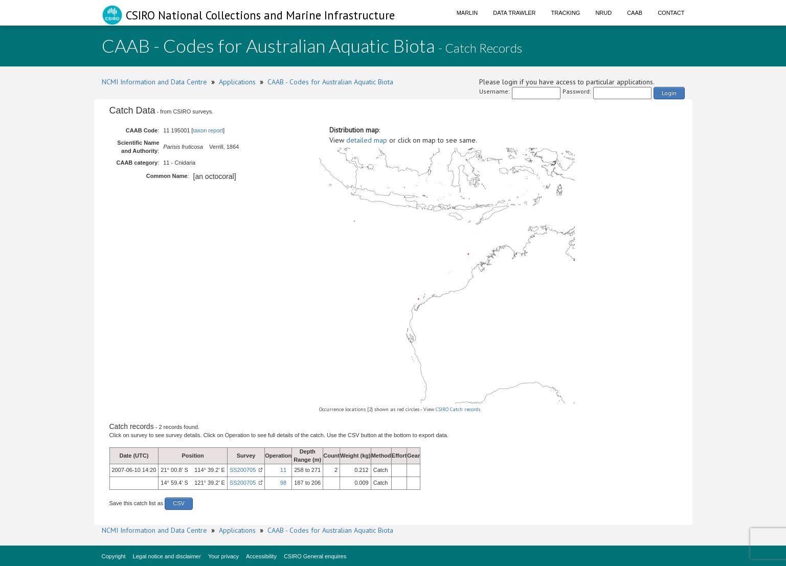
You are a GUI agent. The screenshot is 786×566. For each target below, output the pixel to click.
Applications (237, 81)
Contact (671, 13)
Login (669, 93)
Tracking (565, 13)
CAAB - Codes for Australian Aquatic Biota (330, 81)
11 (283, 470)
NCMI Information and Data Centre (154, 81)
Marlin (467, 13)
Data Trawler (514, 13)
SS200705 (243, 470)
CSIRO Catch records (458, 409)
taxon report (208, 130)
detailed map (366, 140)
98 (283, 483)
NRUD (603, 13)
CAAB (634, 13)
